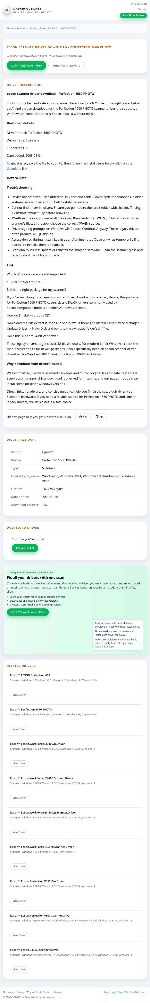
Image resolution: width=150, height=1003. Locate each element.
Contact (142, 9)
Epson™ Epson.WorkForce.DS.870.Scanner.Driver (42, 847)
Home (10, 28)
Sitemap (58, 992)
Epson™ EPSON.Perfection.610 (30, 675)
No (99, 416)
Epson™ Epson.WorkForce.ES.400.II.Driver (37, 744)
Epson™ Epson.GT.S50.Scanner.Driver (34, 950)
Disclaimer (9, 992)
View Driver (19, 694)
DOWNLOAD (25, 548)
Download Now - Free (26, 65)
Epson (33, 28)
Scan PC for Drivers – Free (28, 612)
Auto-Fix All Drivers (66, 65)
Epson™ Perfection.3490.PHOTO (31, 709)
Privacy (20, 992)
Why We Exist (139, 3)
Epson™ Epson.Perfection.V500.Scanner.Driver (40, 915)
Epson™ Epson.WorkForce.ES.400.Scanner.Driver (41, 778)
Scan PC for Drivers (133, 15)
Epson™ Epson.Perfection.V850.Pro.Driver (37, 881)
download (14, 168)
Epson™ (48, 452)
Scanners (22, 28)
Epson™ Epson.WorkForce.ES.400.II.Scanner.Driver (43, 812)
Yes (83, 416)
